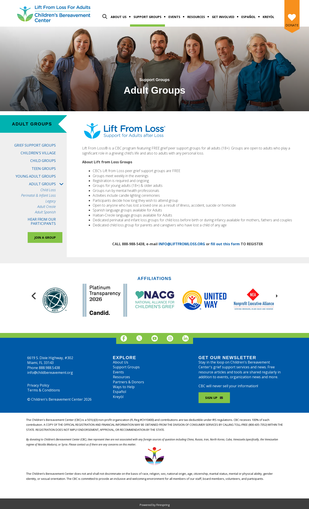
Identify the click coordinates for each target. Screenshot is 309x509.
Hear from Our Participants (42, 221)
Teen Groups (44, 168)
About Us (118, 17)
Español (248, 17)
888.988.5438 (49, 367)
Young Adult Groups (36, 176)
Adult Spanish (45, 212)
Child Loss (48, 190)
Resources (196, 17)
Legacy (50, 201)
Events (174, 17)
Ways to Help (124, 386)
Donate (292, 25)
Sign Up (214, 398)
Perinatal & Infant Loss (38, 195)
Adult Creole (46, 207)
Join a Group (45, 237)
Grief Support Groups (35, 145)
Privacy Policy (38, 385)
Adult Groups (48, 184)
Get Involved (223, 17)
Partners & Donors (128, 382)
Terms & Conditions (43, 390)
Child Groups (43, 160)
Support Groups (147, 17)
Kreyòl (268, 17)
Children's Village (38, 153)
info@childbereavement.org (50, 372)
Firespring (163, 505)
